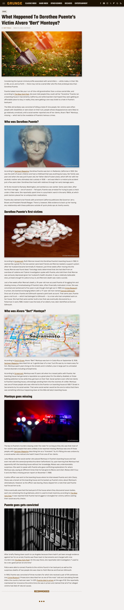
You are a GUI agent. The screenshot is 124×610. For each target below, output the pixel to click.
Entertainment (81, 3)
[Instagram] (107, 3)
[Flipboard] (114, 3)
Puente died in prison (45, 580)
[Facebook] (100, 3)
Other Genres (56, 3)
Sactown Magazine (21, 171)
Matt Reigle (7, 28)
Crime (4, 11)
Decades (68, 3)
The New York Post (21, 94)
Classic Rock (30, 3)
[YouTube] (104, 3)
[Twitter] (110, 3)
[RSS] (121, 3)
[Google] (117, 3)
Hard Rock (43, 3)
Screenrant (18, 261)
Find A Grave (19, 360)
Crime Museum (71, 288)
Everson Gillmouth (68, 291)
